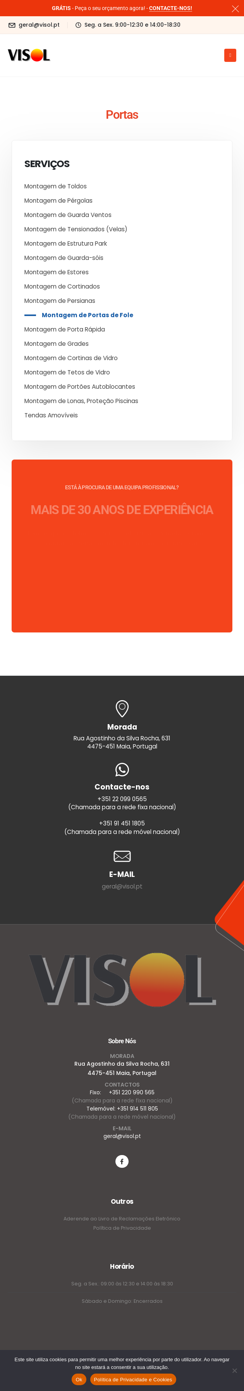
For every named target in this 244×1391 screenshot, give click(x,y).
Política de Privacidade (122, 1228)
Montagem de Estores (56, 272)
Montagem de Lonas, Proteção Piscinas (81, 401)
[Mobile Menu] (230, 55)
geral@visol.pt (122, 886)
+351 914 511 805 (137, 1108)
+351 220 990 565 (132, 1092)
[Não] (234, 1370)
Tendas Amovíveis (51, 415)
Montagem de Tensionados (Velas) (75, 229)
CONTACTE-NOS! (170, 8)
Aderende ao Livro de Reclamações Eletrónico (122, 1218)
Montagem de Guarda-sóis (63, 258)
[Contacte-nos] (122, 799)
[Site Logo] (29, 55)
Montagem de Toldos (55, 186)
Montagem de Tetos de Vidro (67, 372)
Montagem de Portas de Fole (87, 315)
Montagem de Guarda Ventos (68, 215)
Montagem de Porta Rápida (64, 329)
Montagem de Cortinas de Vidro (71, 358)
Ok (79, 1379)
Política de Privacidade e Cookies (133, 1379)
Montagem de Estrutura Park (65, 243)
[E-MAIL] (122, 856)
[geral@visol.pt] (34, 25)
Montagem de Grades (56, 344)
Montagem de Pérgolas (58, 201)
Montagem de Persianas (59, 301)
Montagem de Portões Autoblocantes (79, 387)
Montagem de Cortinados (62, 286)
